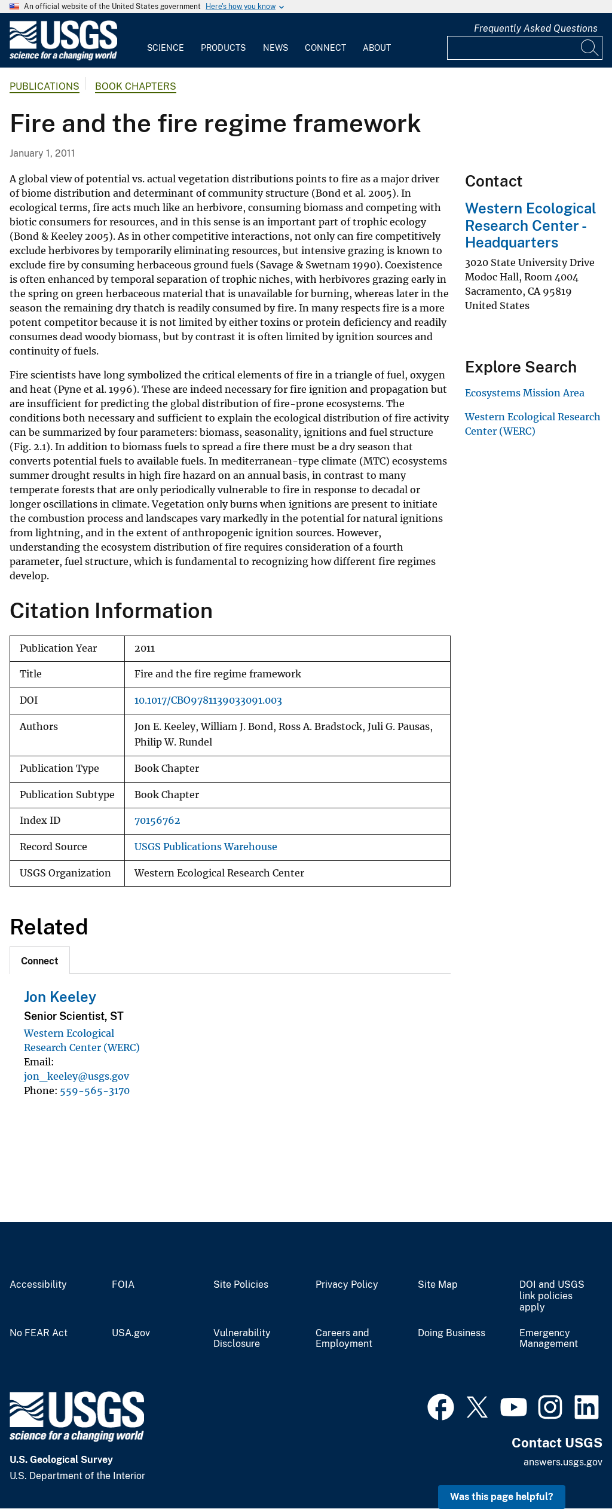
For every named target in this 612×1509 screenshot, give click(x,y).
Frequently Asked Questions (536, 28)
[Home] (63, 57)
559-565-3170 (95, 1090)
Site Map (438, 1284)
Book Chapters (135, 86)
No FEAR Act (39, 1333)
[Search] (590, 48)
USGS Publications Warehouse (205, 847)
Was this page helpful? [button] (501, 1496)
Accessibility (38, 1284)
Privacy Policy (347, 1284)
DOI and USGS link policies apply (552, 1296)
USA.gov (131, 1333)
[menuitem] (165, 40)
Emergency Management (548, 1339)
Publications (44, 86)
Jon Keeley (60, 996)
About (377, 48)
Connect (325, 48)
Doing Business (451, 1333)
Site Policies (240, 1284)
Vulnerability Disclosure (242, 1339)
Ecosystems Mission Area (525, 393)
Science (165, 48)
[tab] (40, 960)
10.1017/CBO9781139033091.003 (208, 700)
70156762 (157, 820)
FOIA (123, 1284)
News (275, 48)
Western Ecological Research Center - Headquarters (530, 225)
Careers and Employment (344, 1339)
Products (223, 48)
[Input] (524, 48)
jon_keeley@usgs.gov (76, 1076)
